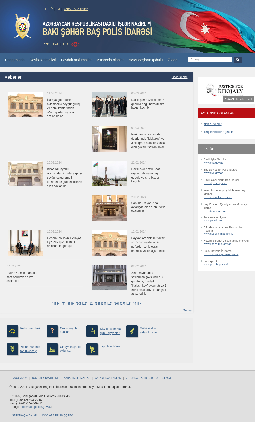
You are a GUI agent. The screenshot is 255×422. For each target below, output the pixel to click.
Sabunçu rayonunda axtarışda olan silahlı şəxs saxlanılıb (148, 206)
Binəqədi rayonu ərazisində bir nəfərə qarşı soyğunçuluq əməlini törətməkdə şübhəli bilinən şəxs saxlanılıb (64, 177)
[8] (68, 303)
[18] (128, 303)
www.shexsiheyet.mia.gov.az (221, 254)
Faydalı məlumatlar (76, 378)
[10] (78, 303)
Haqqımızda (19, 378)
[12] (91, 303)
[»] (134, 303)
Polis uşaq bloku (31, 328)
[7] (63, 303)
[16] (116, 303)
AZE (46, 44)
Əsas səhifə (180, 77)
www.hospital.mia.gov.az (219, 233)
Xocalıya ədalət (238, 99)
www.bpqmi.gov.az (215, 211)
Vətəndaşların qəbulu (142, 378)
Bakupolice (98, 29)
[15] (109, 303)
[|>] (139, 303)
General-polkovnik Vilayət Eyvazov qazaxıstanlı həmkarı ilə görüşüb (64, 242)
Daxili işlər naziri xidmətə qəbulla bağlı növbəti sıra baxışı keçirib (148, 103)
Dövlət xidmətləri (45, 378)
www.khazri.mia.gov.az (217, 243)
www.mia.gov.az (213, 162)
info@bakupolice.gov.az (35, 407)
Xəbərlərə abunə (76, 9)
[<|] (54, 303)
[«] (58, 303)
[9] (72, 303)
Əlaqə (166, 378)
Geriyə (187, 310)
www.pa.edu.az (213, 220)
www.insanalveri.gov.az (218, 197)
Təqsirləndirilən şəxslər (219, 132)
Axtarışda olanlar (108, 378)
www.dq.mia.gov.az (215, 183)
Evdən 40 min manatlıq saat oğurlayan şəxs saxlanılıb (22, 277)
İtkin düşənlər (213, 124)
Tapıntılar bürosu (111, 346)
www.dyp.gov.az (213, 172)
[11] (84, 303)
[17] (122, 303)
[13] (97, 303)
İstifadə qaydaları (25, 415)
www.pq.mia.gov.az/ (216, 264)
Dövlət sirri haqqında (58, 415)
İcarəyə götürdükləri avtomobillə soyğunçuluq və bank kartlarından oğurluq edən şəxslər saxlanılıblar (63, 108)
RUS (65, 44)
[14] (103, 303)
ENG (55, 44)
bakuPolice (22, 26)
